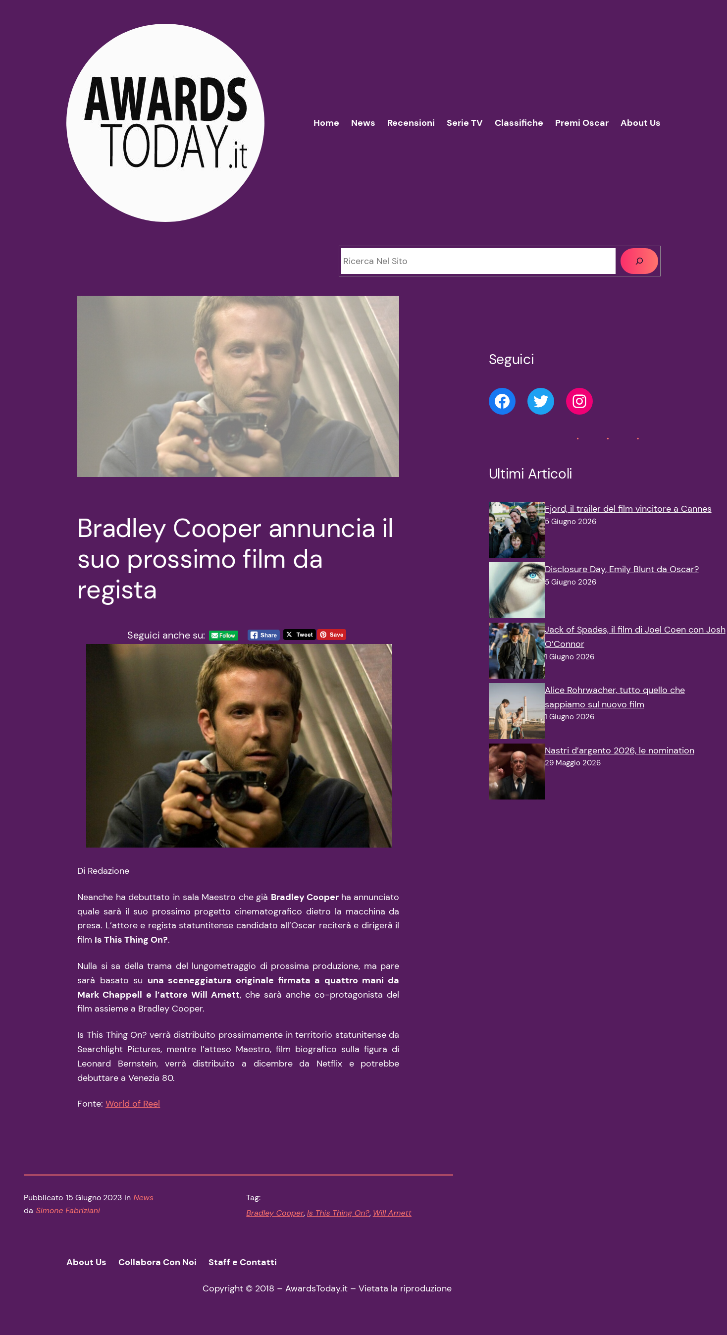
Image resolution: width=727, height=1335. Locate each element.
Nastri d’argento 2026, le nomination (619, 750)
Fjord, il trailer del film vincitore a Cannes (628, 509)
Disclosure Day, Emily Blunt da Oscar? (622, 569)
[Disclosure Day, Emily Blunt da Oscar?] (517, 592)
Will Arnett (392, 1213)
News (144, 1197)
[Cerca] (639, 261)
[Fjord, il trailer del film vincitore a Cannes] (517, 532)
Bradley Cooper (275, 1213)
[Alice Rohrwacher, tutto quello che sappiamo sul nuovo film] (517, 713)
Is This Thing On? (338, 1213)
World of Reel (132, 1104)
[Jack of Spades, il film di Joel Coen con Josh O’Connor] (517, 653)
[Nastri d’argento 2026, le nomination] (517, 774)
